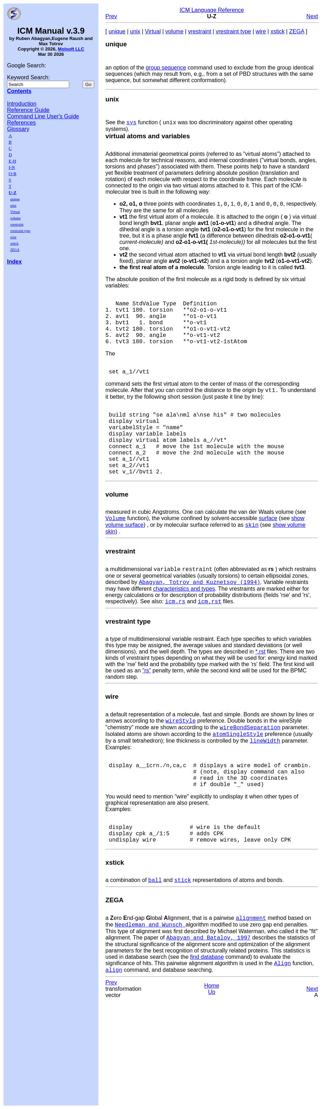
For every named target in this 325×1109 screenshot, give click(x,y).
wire (13, 237)
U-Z (12, 192)
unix (13, 205)
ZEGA (15, 250)
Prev (111, 16)
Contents (19, 91)
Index (14, 262)
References (21, 123)
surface (268, 552)
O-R (12, 173)
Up (211, 1053)
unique (15, 199)
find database (207, 1016)
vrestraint (17, 224)
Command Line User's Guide (43, 116)
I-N (11, 167)
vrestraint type (20, 231)
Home (211, 1047)
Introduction (22, 104)
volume (15, 218)
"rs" (146, 708)
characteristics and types (184, 626)
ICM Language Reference (212, 10)
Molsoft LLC (71, 49)
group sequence (166, 68)
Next (312, 16)
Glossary (18, 129)
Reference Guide (28, 110)
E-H (12, 161)
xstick (14, 243)
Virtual (15, 212)
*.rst (260, 689)
